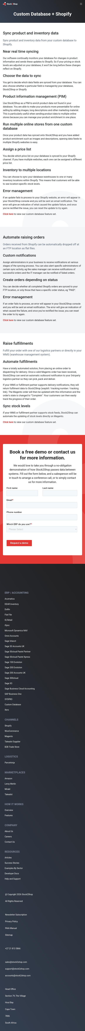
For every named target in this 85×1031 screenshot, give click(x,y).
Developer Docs (12, 873)
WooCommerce (12, 731)
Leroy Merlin (10, 784)
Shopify (8, 726)
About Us (9, 831)
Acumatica (9, 599)
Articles (8, 857)
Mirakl (7, 789)
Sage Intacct (10, 641)
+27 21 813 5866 (12, 948)
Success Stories (12, 863)
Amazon (8, 778)
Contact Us (10, 842)
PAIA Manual (11, 928)
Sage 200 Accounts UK (15, 673)
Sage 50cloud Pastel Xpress (17, 657)
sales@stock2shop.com (16, 962)
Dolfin (7, 609)
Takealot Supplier (12, 741)
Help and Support (12, 879)
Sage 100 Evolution (13, 662)
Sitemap (9, 935)
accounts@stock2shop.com (18, 975)
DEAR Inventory (12, 604)
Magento (9, 736)
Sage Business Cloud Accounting (20, 688)
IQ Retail (8, 620)
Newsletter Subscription (16, 915)
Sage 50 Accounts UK (14, 646)
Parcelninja (10, 762)
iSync (7, 625)
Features (9, 815)
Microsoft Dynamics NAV (16, 630)
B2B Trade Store (12, 747)
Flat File (8, 615)
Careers (8, 836)
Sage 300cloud (11, 678)
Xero (7, 710)
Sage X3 (8, 683)
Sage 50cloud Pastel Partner (18, 651)
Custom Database (13, 704)
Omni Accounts (12, 636)
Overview (9, 810)
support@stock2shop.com (17, 969)
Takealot (8, 794)
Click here (8, 214)
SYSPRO (8, 699)
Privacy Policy (11, 921)
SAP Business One (13, 694)
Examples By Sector (14, 868)
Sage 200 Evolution (13, 667)
